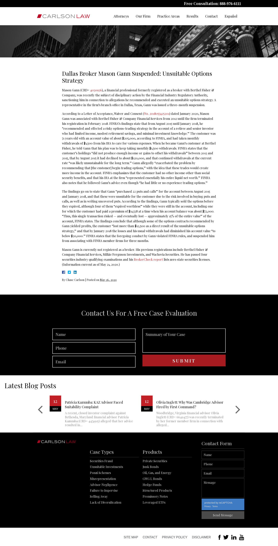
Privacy (225, 506)
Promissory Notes (155, 522)
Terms (232, 506)
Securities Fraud (101, 487)
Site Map (131, 537)
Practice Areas (168, 16)
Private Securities (155, 487)
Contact (211, 16)
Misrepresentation (103, 504)
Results (192, 16)
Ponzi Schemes (100, 498)
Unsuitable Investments (106, 493)
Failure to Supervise (104, 516)
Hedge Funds (152, 510)
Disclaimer (201, 537)
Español (231, 16)
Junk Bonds (151, 493)
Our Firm (143, 16)
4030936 (96, 90)
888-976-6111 (230, 4)
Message (240, 488)
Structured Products (157, 516)
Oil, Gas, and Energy (157, 498)
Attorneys (121, 16)
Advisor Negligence (103, 510)
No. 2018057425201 (156, 114)
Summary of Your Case (184, 357)
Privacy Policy (174, 537)
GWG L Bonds (152, 504)
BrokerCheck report (148, 259)
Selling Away (99, 522)
